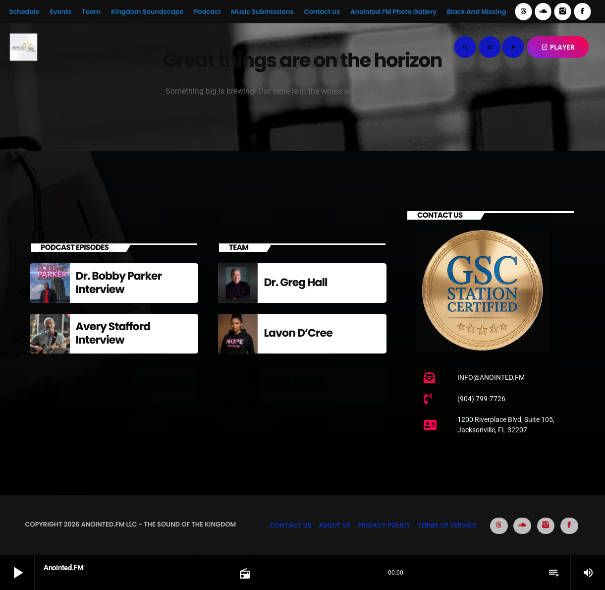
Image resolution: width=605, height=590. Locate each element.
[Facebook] (582, 11)
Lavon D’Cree (298, 333)
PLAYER (558, 47)
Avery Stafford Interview (113, 333)
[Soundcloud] (543, 11)
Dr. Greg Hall (295, 282)
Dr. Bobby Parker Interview (119, 282)
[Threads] (523, 11)
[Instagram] (562, 11)
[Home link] (23, 47)
